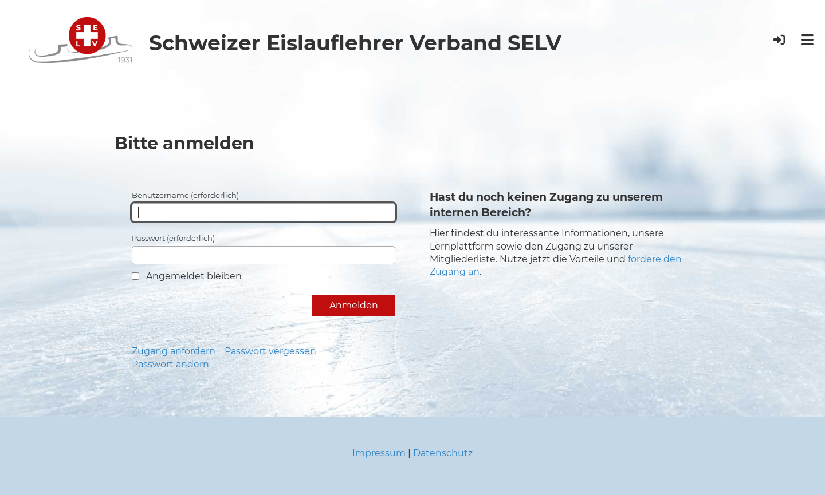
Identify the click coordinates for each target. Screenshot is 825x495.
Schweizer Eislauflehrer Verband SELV (355, 43)
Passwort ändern (170, 364)
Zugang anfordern (173, 351)
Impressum (379, 453)
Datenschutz (443, 453)
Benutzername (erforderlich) (263, 206)
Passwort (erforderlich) (263, 248)
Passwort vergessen (270, 351)
